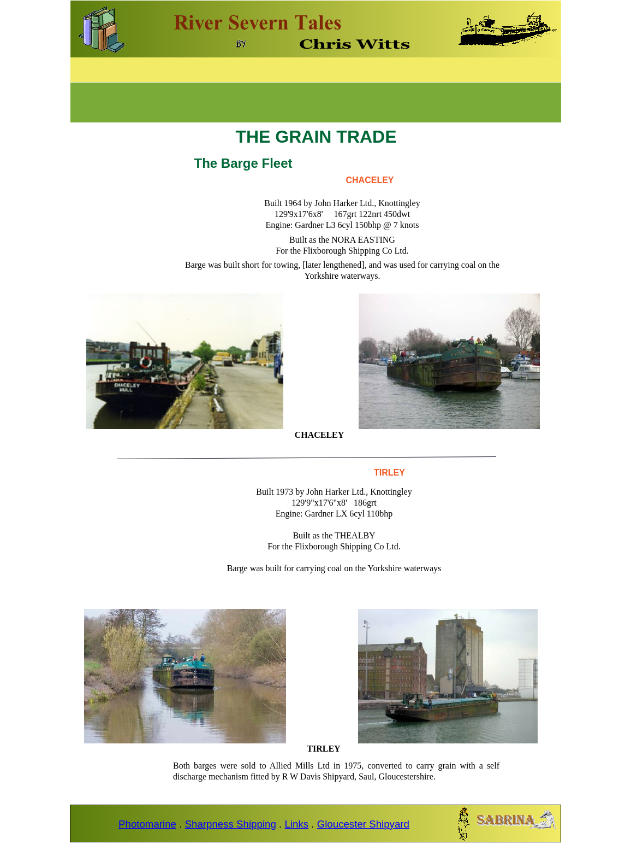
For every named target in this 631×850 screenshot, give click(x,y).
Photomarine (147, 824)
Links (296, 824)
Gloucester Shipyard (363, 824)
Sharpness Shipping (230, 824)
